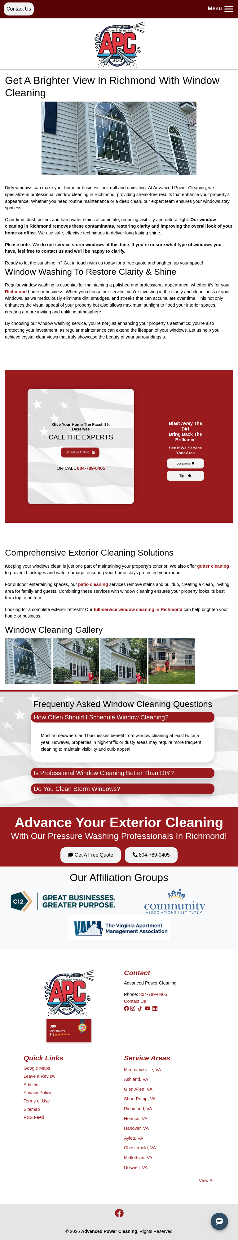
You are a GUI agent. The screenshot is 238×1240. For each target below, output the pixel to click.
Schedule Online (80, 448)
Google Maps (37, 1068)
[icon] (119, 1214)
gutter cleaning (213, 566)
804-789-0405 (84, 453)
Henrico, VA (136, 1118)
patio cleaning (93, 584)
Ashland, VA (136, 1079)
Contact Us (19, 8)
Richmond (16, 291)
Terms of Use (37, 1100)
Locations (185, 451)
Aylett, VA (133, 1138)
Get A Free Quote (90, 855)
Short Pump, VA (140, 1098)
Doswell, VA (136, 1167)
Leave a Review (39, 1076)
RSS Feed (34, 1117)
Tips (185, 455)
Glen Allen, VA (138, 1089)
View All (206, 1180)
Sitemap (32, 1109)
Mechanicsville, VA (142, 1069)
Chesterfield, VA (140, 1147)
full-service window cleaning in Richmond (138, 609)
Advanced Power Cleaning (109, 1231)
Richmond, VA (138, 1108)
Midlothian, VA (138, 1157)
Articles (31, 1084)
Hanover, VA (136, 1128)
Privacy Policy (37, 1092)
